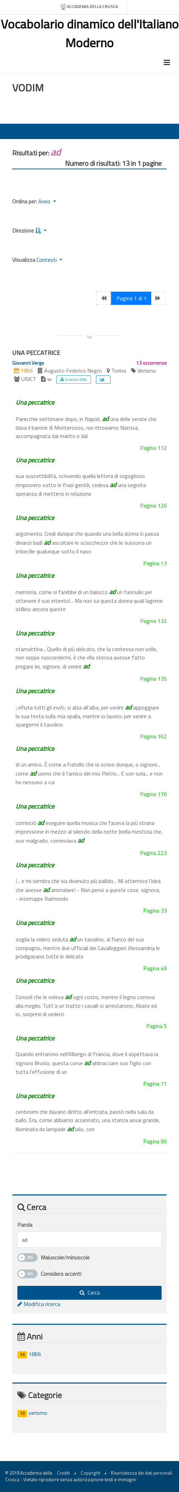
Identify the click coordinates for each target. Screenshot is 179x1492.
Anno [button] (45, 201)
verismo (32, 1413)
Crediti (63, 1472)
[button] (41, 230)
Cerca (90, 1293)
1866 (29, 1354)
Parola (24, 1225)
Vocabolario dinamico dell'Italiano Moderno (90, 33)
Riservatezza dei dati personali (141, 1472)
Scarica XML (73, 379)
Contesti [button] (47, 260)
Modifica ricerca (38, 1304)
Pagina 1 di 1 (131, 298)
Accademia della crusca (89, 6)
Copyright (90, 1472)
